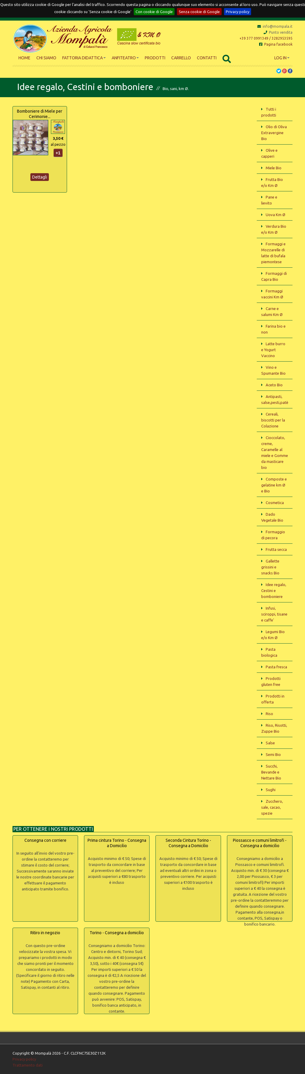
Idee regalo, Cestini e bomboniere (273, 590)
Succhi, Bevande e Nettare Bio (271, 772)
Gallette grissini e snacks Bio (270, 567)
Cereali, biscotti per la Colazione (273, 420)
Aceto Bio (274, 385)
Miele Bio (273, 168)
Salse (270, 743)
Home (24, 57)
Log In (282, 57)
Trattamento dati (28, 1065)
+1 (58, 153)
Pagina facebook (275, 44)
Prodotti (155, 57)
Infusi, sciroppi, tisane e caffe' (274, 614)
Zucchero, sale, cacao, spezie (272, 807)
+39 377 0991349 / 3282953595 (265, 38)
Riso (269, 714)
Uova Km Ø (275, 215)
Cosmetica (275, 502)
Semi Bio (273, 754)
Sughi (271, 790)
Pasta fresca (276, 667)
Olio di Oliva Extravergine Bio (274, 133)
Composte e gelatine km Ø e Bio (274, 485)
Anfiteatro (125, 57)
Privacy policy (237, 12)
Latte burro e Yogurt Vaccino (273, 350)
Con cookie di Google (154, 12)
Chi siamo (46, 57)
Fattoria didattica (84, 57)
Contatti (207, 57)
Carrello (181, 57)
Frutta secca (276, 549)
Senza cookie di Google (199, 12)
